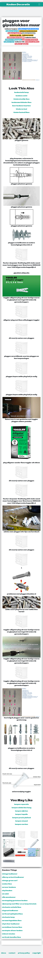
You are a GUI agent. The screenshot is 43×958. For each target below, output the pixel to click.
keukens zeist (21, 96)
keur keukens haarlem (21, 106)
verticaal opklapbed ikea (12, 914)
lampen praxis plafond (21, 817)
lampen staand (21, 821)
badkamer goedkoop (32, 41)
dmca (3, 953)
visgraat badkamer (10, 910)
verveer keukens (9, 887)
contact (12, 953)
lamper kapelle (21, 814)
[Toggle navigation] (39, 4)
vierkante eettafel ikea (11, 907)
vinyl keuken (7, 890)
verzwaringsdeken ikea (12, 920)
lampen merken (21, 824)
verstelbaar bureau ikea (12, 927)
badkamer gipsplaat (21, 44)
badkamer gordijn (15, 35)
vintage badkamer (9, 874)
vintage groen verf (9, 880)
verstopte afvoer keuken (12, 930)
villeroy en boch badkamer (13, 877)
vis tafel (5, 894)
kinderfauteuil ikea (21, 112)
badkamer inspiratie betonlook (28, 29)
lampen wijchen (21, 811)
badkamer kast (9, 41)
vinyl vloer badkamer (11, 924)
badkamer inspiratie (14, 33)
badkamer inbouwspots (30, 39)
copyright (36, 953)
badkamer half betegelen (13, 39)
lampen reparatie (21, 804)
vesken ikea (7, 884)
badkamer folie (20, 41)
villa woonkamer (9, 897)
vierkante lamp (8, 917)
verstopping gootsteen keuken (15, 900)
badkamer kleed (30, 37)
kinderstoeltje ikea (21, 99)
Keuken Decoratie (18, 4)
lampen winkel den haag (21, 807)
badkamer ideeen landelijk (15, 37)
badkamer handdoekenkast (28, 31)
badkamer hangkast (11, 29)
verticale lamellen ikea (11, 937)
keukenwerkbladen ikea (21, 102)
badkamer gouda (27, 35)
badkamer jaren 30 (12, 31)
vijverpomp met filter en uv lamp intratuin (19, 904)
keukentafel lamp (21, 92)
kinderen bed (21, 109)
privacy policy (24, 953)
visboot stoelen (8, 934)
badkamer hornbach (28, 33)
